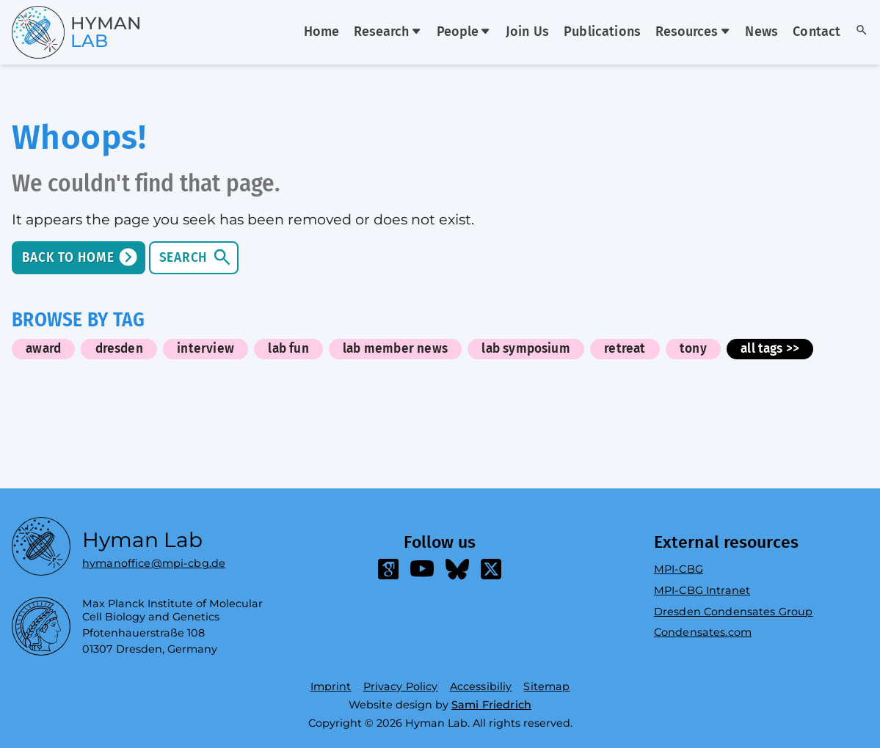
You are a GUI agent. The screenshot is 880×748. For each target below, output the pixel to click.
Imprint (331, 686)
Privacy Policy (400, 686)
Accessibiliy (481, 686)
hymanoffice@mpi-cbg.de (153, 560)
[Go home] (50, 32)
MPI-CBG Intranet (702, 590)
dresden (119, 349)
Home (322, 32)
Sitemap (546, 686)
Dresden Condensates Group (733, 611)
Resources (692, 32)
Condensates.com (703, 632)
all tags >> (770, 349)
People (464, 32)
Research (387, 32)
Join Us (527, 32)
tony (693, 349)
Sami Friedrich (491, 704)
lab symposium (525, 349)
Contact (816, 32)
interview (205, 349)
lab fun (288, 349)
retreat (624, 349)
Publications (602, 32)
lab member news (395, 349)
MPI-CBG (678, 569)
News (761, 32)
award (43, 349)
